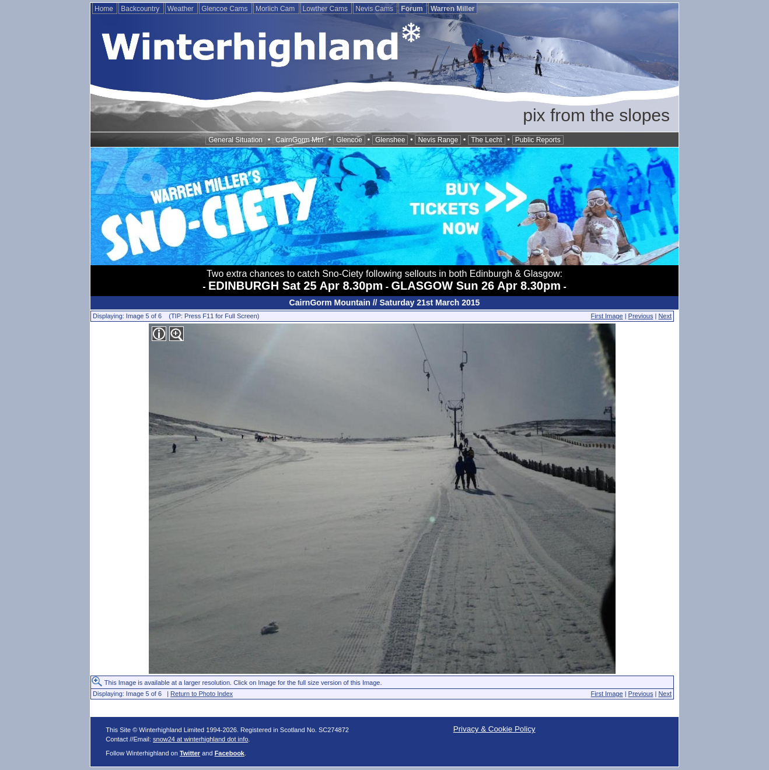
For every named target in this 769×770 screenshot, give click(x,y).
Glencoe (349, 140)
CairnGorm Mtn (299, 140)
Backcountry (141, 9)
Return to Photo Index (201, 693)
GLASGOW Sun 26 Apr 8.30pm (476, 285)
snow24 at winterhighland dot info (200, 739)
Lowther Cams (326, 9)
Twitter (190, 753)
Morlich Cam (276, 9)
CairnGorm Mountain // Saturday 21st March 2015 (384, 302)
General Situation (235, 140)
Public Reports (538, 140)
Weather (181, 9)
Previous (640, 315)
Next (665, 315)
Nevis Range (438, 140)
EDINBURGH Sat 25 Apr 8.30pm (295, 285)
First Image (607, 315)
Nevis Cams (375, 9)
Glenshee (390, 140)
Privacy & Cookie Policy (494, 729)
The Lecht (486, 140)
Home (105, 9)
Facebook (229, 753)
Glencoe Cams (225, 9)
